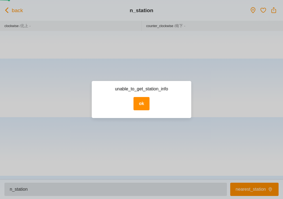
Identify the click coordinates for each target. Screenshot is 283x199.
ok (141, 103)
